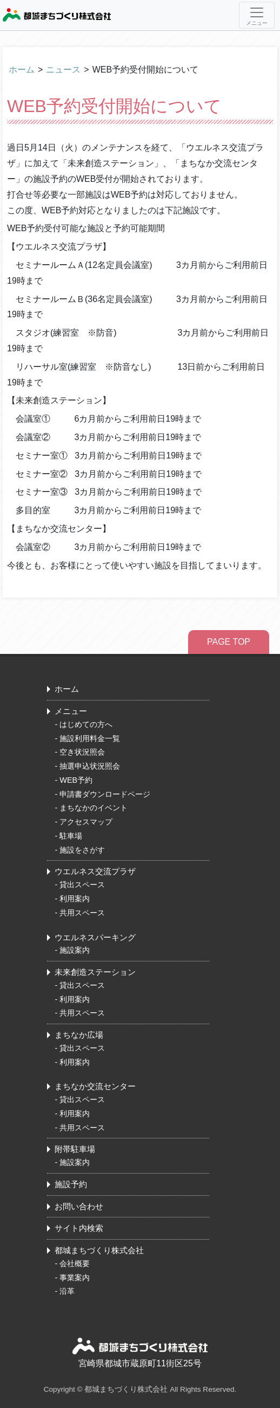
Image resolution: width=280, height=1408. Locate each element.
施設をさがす (82, 850)
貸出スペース (82, 884)
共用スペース (82, 912)
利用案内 (74, 898)
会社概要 (74, 1263)
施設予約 (71, 1184)
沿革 (67, 1291)
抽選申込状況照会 (89, 766)
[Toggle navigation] (257, 15)
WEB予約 (75, 780)
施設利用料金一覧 (89, 738)
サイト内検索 (79, 1228)
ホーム (22, 69)
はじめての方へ (85, 724)
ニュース (63, 69)
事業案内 (74, 1277)
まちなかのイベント (93, 807)
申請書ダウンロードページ (104, 794)
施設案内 (74, 950)
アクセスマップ (85, 821)
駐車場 (70, 835)
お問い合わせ (79, 1206)
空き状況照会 (82, 752)
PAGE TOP (228, 641)
